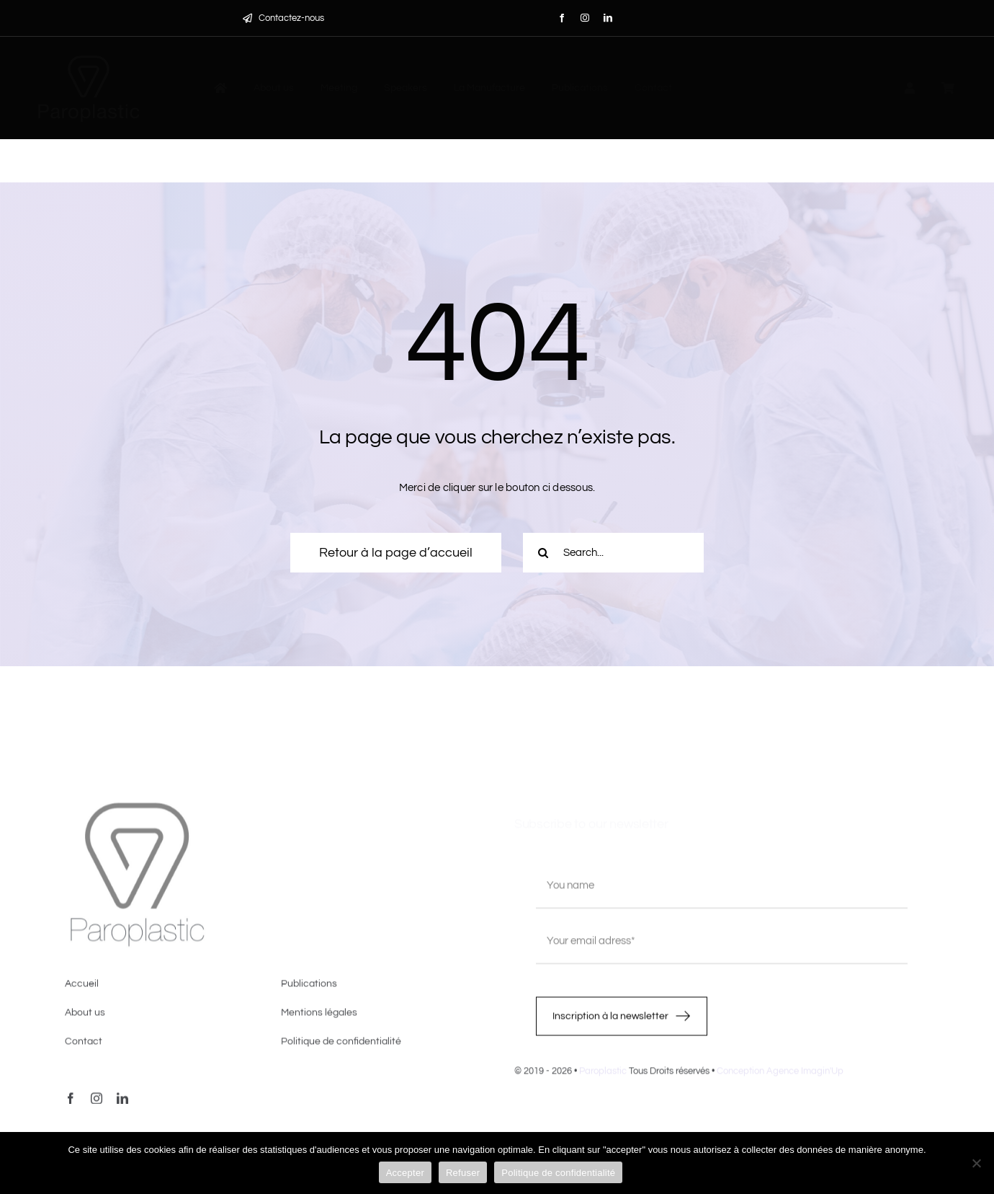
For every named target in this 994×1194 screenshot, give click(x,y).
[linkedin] (608, 18)
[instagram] (585, 18)
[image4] (137, 811)
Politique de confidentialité (558, 1172)
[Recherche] (543, 552)
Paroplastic (603, 1076)
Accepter (405, 1172)
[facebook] (562, 18)
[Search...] (613, 552)
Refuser (463, 1172)
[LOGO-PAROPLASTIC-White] (88, 56)
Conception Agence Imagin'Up (780, 1076)
